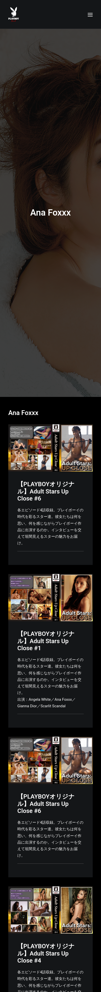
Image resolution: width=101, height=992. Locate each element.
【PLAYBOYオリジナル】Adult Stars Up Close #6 (46, 478)
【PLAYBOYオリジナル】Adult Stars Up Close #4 (46, 940)
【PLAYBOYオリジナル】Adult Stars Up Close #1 (46, 628)
